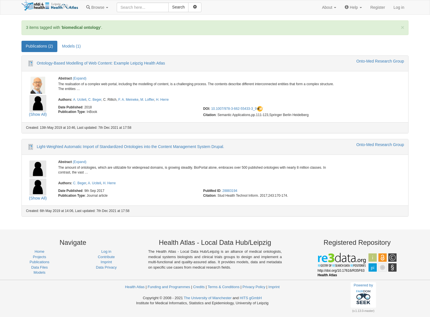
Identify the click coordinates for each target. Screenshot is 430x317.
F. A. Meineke (128, 100)
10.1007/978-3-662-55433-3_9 (234, 109)
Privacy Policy (253, 287)
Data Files (39, 267)
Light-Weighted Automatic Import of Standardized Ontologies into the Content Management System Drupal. (130, 146)
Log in (399, 7)
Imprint (106, 262)
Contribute (106, 257)
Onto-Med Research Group (380, 61)
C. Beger (94, 100)
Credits (199, 287)
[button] (97, 7)
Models (39, 272)
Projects (39, 257)
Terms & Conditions (224, 287)
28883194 (229, 191)
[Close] (402, 27)
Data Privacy (106, 267)
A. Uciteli (79, 100)
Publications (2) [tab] (39, 46)
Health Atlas (134, 287)
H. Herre (162, 100)
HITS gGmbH (251, 298)
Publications (39, 262)
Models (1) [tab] (71, 46)
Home (39, 251)
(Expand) (79, 78)
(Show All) (38, 114)
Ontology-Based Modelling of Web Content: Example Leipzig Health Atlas (101, 63)
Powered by (363, 294)
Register (377, 7)
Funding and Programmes (168, 287)
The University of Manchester (208, 298)
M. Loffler (147, 100)
